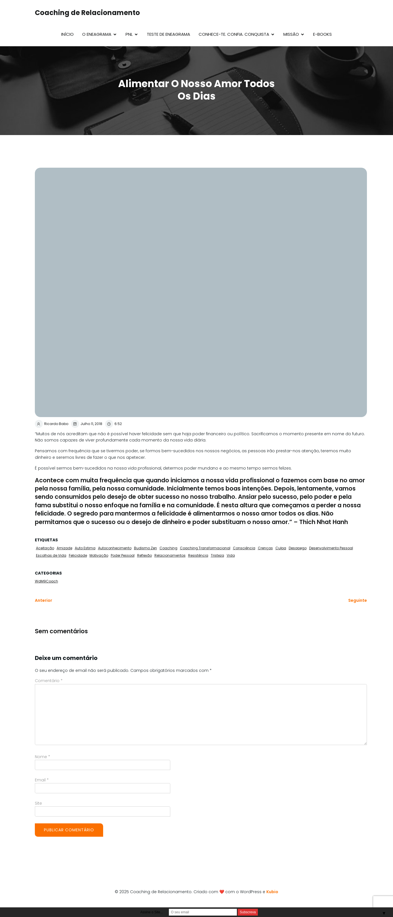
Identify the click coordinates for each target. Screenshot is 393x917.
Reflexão (144, 555)
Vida (231, 555)
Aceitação (45, 548)
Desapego (298, 548)
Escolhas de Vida (51, 555)
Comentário (49, 680)
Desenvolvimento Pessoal (331, 548)
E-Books (322, 34)
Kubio (272, 892)
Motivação (99, 555)
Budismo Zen (145, 548)
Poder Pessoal (123, 555)
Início (67, 34)
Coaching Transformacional (205, 548)
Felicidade (78, 555)
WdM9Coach (46, 581)
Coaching (168, 548)
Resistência (198, 555)
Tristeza (217, 555)
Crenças (265, 548)
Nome (42, 757)
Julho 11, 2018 (86, 424)
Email (42, 780)
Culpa (280, 548)
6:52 (113, 424)
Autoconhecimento (114, 548)
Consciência (244, 548)
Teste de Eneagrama (168, 34)
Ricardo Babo (51, 424)
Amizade (64, 548)
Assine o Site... (151, 912)
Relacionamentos (170, 555)
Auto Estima (85, 548)
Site (38, 803)
